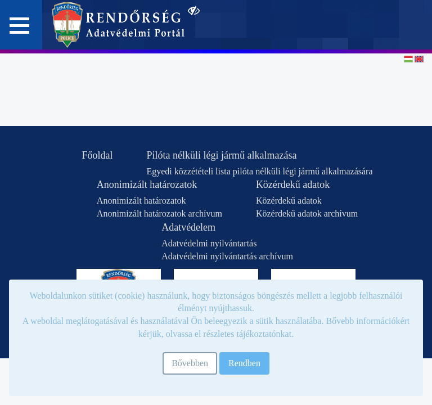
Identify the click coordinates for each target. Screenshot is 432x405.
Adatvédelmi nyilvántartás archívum (227, 256)
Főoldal (97, 155)
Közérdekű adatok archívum (307, 213)
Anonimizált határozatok (147, 184)
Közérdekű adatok (293, 184)
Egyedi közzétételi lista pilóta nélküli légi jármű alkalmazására (259, 171)
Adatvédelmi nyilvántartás (208, 243)
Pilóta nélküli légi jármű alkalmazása (221, 155)
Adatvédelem (188, 227)
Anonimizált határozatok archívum (159, 213)
